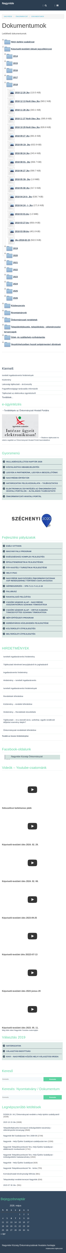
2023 (15, 277)
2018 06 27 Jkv (22, 171)
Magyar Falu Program (18, 551)
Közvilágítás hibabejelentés (22, 467)
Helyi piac (11, 573)
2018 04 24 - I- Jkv (24, 205)
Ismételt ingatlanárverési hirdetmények (20, 688)
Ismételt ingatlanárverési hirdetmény (19, 657)
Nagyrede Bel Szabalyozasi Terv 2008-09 (20, 1136)
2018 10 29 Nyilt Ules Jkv (27, 127)
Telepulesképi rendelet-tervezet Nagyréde (20, 1179)
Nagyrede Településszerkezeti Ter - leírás (20, 1168)
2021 (15, 262)
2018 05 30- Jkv (22, 179)
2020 (15, 255)
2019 (15, 248)
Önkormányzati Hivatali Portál (23, 496)
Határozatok (13, 1046)
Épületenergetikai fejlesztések (24, 562)
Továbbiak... (7, 397)
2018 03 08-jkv (22, 231)
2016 (15, 70)
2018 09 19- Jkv (22, 145)
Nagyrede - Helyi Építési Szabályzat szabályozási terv (25, 1141)
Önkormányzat (22, 16)
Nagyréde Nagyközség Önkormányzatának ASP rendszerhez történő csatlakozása (30, 579)
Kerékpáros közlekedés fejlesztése (27, 623)
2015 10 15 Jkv (9, 1122)
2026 (15, 298)
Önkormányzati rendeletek (24, 320)
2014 (15, 56)
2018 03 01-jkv (22, 214)
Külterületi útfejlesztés (20, 628)
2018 (15, 84)
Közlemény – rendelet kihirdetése (17, 704)
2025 (15, 291)
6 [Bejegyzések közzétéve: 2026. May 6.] (11, 1218)
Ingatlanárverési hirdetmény (15, 672)
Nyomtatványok (19, 313)
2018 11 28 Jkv (22, 110)
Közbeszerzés (18, 305)
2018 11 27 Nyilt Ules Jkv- (27, 119)
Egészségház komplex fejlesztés (25, 557)
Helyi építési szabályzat (22, 42)
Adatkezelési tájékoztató (54, 1248)
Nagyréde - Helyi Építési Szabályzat (18, 1163)
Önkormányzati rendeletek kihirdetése (19, 730)
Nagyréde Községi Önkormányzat (27, 756)
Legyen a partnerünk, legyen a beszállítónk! (32, 472)
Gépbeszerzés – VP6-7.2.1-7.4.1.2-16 (24, 586)
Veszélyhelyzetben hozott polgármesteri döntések (36, 344)
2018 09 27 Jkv (22, 136)
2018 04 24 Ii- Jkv (23, 197)
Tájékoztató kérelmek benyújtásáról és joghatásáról (25, 665)
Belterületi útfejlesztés (20, 634)
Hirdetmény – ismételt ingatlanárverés (19, 680)
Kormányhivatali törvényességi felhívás (19, 1174)
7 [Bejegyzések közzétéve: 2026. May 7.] (15, 1218)
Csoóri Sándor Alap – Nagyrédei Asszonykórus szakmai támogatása (26, 603)
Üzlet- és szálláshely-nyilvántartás (28, 337)
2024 (15, 284)
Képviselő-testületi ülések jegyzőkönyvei (31, 49)
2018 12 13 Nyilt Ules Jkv (27, 101)
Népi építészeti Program (20, 618)
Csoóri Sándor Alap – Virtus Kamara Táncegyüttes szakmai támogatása (27, 611)
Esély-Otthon (13, 546)
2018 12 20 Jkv (22, 93)
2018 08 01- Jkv (22, 162)
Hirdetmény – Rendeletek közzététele (19, 712)
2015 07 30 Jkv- (9, 1185)
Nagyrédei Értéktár (17, 478)
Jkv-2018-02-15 (22, 240)
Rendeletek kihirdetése (13, 696)
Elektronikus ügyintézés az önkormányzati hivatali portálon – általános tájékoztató (31, 489)
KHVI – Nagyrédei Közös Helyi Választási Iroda (32, 1056)
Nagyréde (8, 3)
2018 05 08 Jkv (22, 188)
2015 (15, 63)
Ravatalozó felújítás (18, 597)
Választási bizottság (18, 1051)
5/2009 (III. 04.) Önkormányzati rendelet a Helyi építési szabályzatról (31, 1114)
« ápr (3, 1234)
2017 (15, 77)
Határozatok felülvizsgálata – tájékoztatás (32, 483)
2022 (15, 270)
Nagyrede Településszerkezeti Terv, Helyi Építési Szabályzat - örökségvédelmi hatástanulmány (28, 1156)
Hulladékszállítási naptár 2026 (24, 462)
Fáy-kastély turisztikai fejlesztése (26, 567)
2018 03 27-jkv (22, 223)
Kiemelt (7, 368)
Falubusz (11, 591)
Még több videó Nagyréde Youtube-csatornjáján (20, 1030)
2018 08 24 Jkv (22, 153)
